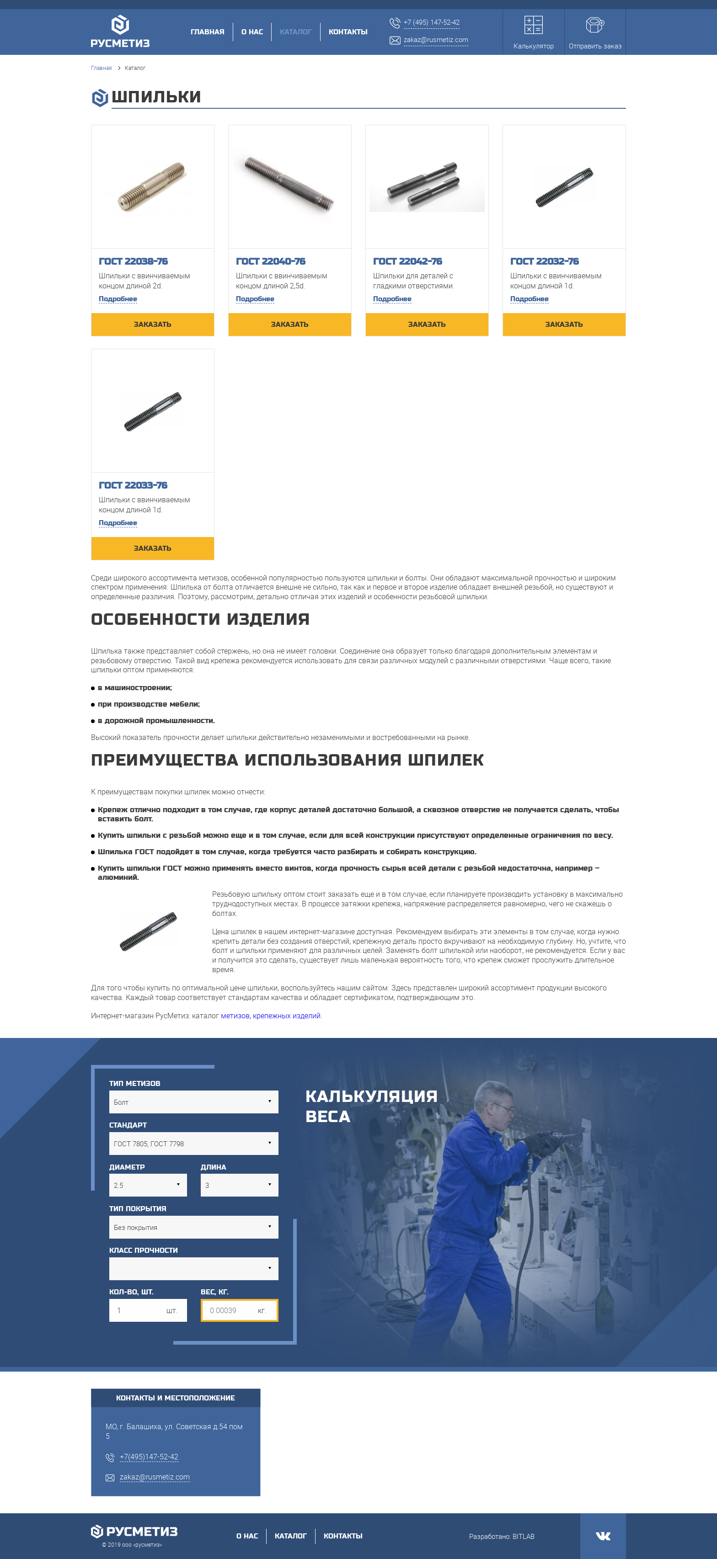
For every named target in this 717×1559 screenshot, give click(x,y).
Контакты (348, 32)
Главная (208, 32)
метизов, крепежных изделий (271, 1016)
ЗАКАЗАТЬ (152, 324)
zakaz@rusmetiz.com (155, 1477)
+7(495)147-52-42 (149, 1456)
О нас (252, 32)
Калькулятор (534, 33)
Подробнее (118, 299)
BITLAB (524, 1536)
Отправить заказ (595, 33)
